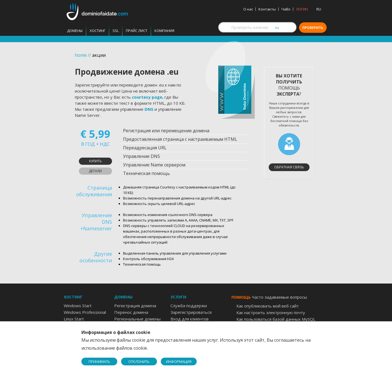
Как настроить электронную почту (270, 312)
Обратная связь (289, 167)
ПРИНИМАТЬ (99, 361)
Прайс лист (136, 30)
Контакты (267, 9)
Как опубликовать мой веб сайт (267, 306)
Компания (164, 30)
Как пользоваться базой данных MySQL (275, 319)
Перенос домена (131, 312)
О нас (248, 9)
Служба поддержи (188, 305)
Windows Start (78, 305)
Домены (74, 30)
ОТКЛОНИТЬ (139, 361)
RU (318, 9)
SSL (116, 30)
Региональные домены (137, 319)
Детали (95, 171)
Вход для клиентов (189, 319)
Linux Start (74, 319)
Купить (95, 161)
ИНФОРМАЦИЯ (178, 361)
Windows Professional (85, 312)
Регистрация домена (135, 305)
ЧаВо (285, 9)
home (81, 55)
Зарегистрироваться (191, 312)
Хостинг (97, 30)
